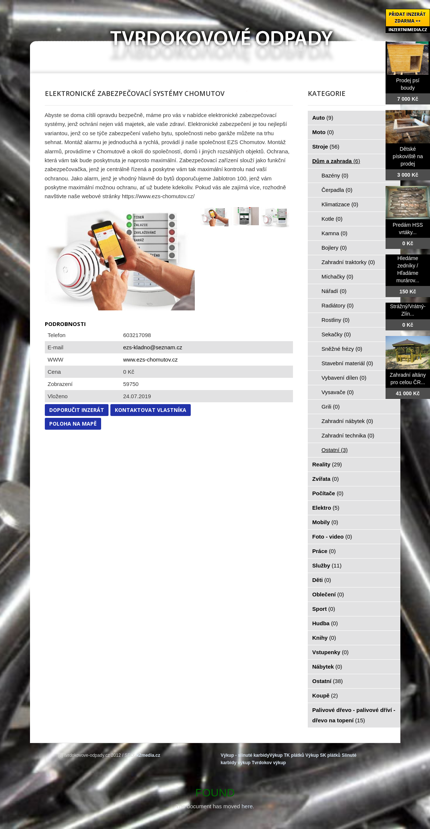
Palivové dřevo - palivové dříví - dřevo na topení (353, 715)
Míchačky (337, 276)
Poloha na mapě (73, 423)
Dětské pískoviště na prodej (408, 156)
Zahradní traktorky (348, 262)
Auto (322, 117)
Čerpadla (336, 190)
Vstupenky (330, 652)
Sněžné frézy (341, 349)
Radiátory (337, 305)
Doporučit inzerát (76, 409)
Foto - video (332, 536)
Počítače (327, 493)
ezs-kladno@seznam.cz (152, 347)
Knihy (324, 638)
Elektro (325, 508)
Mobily (325, 522)
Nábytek (327, 666)
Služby (326, 565)
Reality (327, 464)
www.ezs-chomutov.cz (150, 359)
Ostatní (334, 450)
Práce (324, 551)
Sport (323, 609)
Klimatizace (339, 204)
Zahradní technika (347, 435)
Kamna (334, 233)
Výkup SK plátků (322, 755)
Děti (321, 580)
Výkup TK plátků (286, 755)
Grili (330, 406)
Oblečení (328, 594)
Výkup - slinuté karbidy (245, 755)
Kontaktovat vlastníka (150, 409)
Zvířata (325, 479)
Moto (323, 132)
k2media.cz (148, 755)
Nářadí (334, 291)
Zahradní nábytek (347, 421)
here (247, 806)
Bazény (335, 175)
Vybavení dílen (343, 377)
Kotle (332, 219)
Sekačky (336, 334)
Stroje (325, 146)
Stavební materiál (347, 363)
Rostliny (335, 320)
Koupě (325, 695)
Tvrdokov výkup (269, 762)
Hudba (325, 623)
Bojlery (334, 247)
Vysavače (337, 392)
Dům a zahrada (336, 161)
